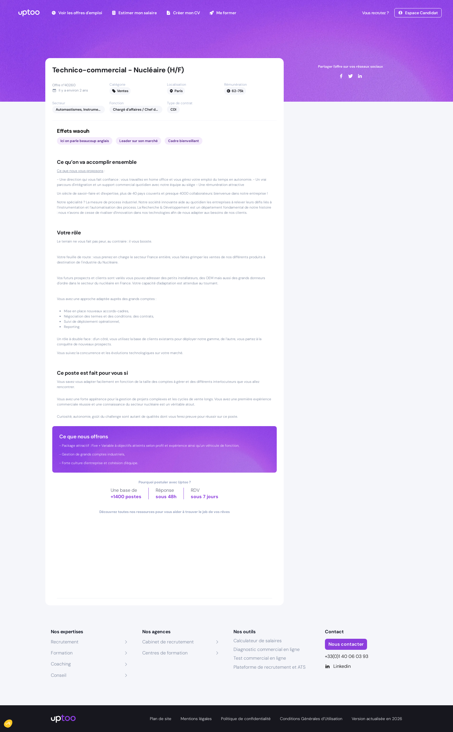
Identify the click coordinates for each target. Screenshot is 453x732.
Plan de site (160, 718)
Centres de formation (165, 653)
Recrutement (64, 642)
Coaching (61, 664)
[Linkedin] (363, 666)
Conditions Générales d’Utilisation (311, 718)
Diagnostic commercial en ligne (266, 649)
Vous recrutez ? (375, 12)
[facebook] (341, 76)
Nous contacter (346, 644)
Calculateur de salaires (257, 641)
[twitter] (350, 76)
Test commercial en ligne (259, 658)
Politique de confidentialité (246, 718)
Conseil (58, 675)
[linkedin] (359, 76)
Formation (62, 653)
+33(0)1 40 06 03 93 (346, 656)
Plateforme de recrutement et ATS (269, 667)
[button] (12, 722)
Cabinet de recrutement (168, 642)
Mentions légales (196, 718)
